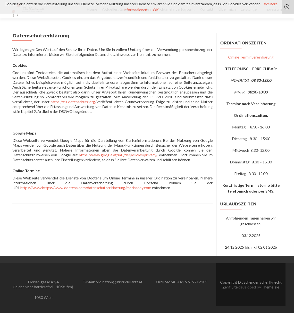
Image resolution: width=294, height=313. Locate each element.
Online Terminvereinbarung (251, 57)
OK (156, 9)
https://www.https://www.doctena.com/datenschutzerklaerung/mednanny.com (85, 187)
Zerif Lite (230, 287)
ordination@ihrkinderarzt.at (119, 281)
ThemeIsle (270, 287)
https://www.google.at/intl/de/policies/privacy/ (118, 154)
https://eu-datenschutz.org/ (74, 101)
